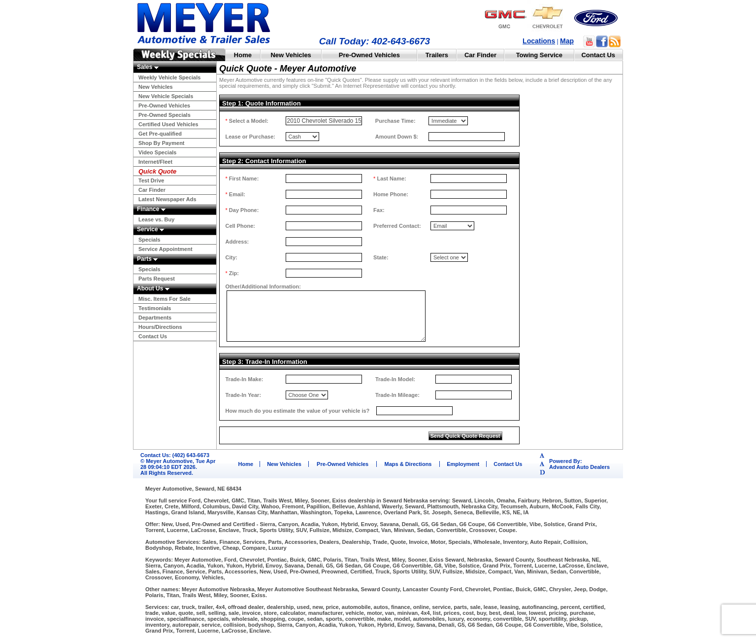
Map (567, 41)
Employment (463, 464)
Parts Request (156, 279)
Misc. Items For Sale (164, 299)
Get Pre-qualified (160, 134)
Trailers (437, 55)
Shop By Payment (161, 143)
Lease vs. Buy (156, 219)
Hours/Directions (160, 327)
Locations (539, 41)
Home (243, 55)
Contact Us (598, 55)
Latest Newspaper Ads (167, 199)
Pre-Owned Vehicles (369, 55)
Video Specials (157, 152)
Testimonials (154, 308)
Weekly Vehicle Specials (169, 77)
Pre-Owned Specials (164, 115)
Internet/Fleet (155, 162)
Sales (148, 67)
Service (150, 229)
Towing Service (539, 55)
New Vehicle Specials (165, 96)
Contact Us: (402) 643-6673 (174, 455)
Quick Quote (157, 171)
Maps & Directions (408, 464)
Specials (149, 240)
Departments (154, 317)
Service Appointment (165, 249)
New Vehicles (290, 55)
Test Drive (151, 180)
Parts (147, 258)
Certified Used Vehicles (168, 124)
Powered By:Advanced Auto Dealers (579, 464)
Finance (151, 209)
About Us (153, 288)
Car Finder (480, 55)
